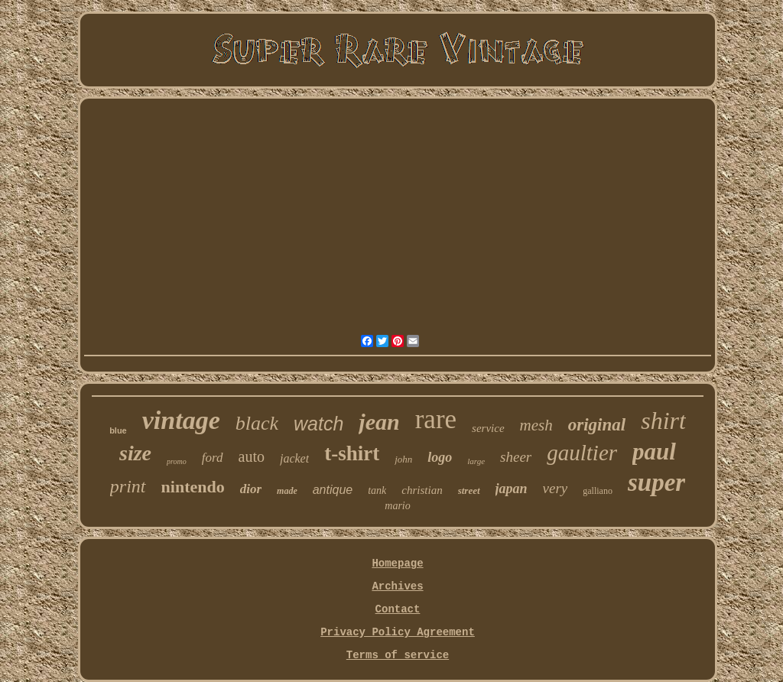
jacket (294, 458)
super (656, 482)
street (469, 490)
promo (177, 461)
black (257, 423)
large (476, 461)
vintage (181, 420)
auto (252, 456)
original (596, 424)
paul (654, 451)
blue (118, 430)
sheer (515, 457)
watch (318, 423)
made (287, 491)
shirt (663, 420)
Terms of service (397, 655)
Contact (398, 609)
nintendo (193, 486)
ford (212, 457)
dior (251, 489)
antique (333, 489)
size (135, 453)
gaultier (582, 452)
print (128, 486)
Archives (397, 586)
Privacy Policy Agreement (397, 632)
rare (435, 419)
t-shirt (351, 453)
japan (511, 488)
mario (397, 506)
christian (421, 490)
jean (379, 421)
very (555, 488)
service (488, 428)
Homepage (397, 563)
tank (377, 490)
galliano (597, 491)
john (403, 459)
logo (439, 457)
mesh (536, 425)
